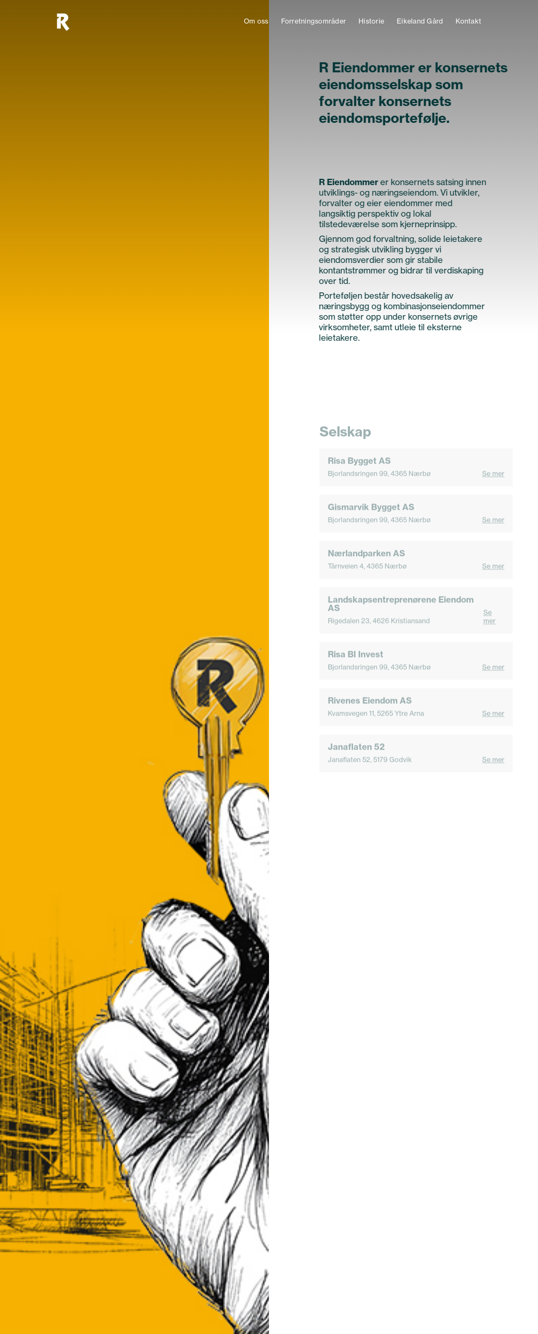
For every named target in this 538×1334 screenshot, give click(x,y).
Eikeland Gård (420, 21)
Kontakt (468, 21)
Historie (371, 21)
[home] (62, 21)
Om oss (256, 21)
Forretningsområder (313, 21)
